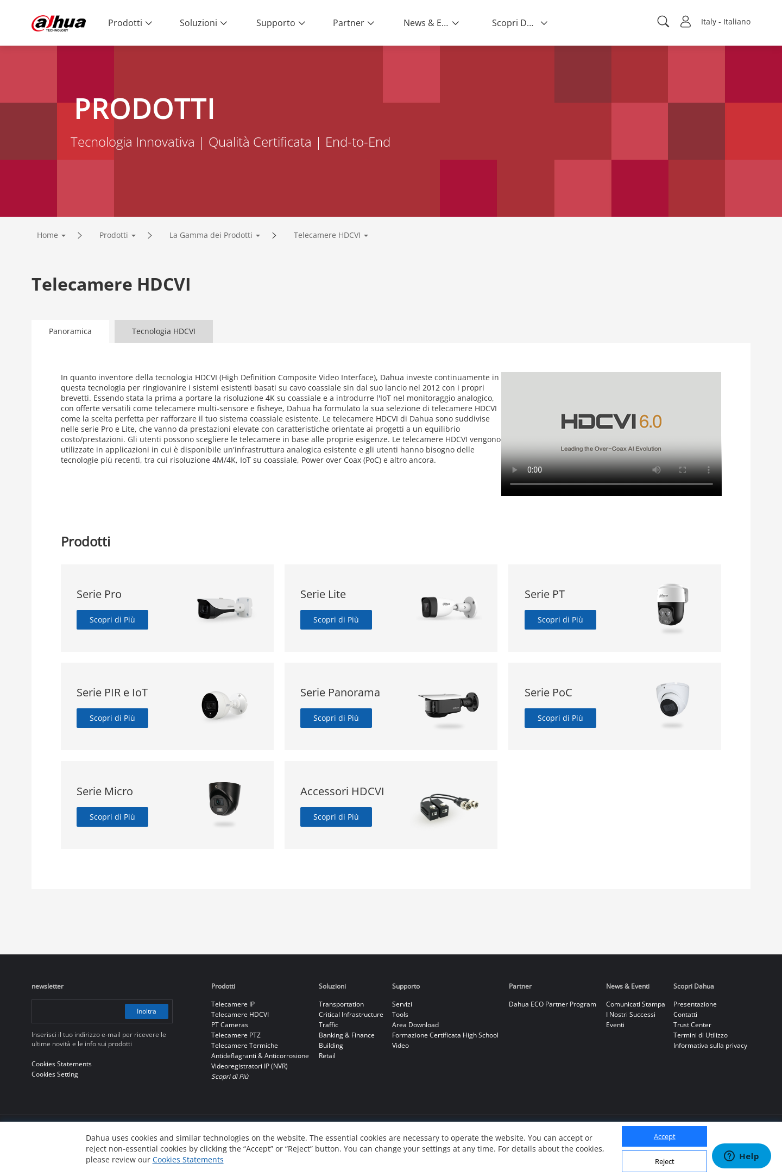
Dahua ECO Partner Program (552, 1004)
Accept (665, 1136)
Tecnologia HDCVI (163, 331)
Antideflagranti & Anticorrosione (260, 1055)
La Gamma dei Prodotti (211, 235)
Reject (664, 1161)
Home (47, 235)
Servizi (402, 1004)
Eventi (615, 1024)
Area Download (415, 1024)
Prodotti (113, 235)
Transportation (341, 1004)
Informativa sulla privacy (710, 1045)
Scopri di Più (112, 619)
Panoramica (70, 331)
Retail (327, 1055)
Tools (400, 1014)
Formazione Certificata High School (445, 1035)
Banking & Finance (347, 1035)
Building (331, 1045)
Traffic (328, 1024)
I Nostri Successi (630, 1014)
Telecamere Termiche (244, 1045)
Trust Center (692, 1024)
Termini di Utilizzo (700, 1035)
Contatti (685, 1014)
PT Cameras (229, 1024)
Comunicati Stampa (635, 1004)
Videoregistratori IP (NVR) (249, 1066)
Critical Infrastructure (351, 1014)
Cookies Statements (188, 1159)
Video (400, 1045)
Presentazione (695, 1004)
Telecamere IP (233, 1004)
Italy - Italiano (726, 21)
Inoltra (146, 1011)
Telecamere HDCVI (327, 235)
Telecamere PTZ (236, 1035)
